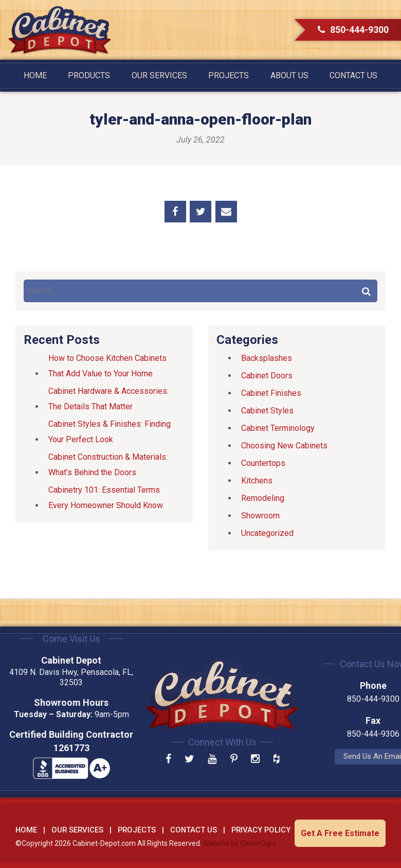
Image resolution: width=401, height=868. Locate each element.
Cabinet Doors (267, 375)
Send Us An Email (329, 756)
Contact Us (353, 75)
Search (366, 291)
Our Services (159, 75)
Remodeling (262, 498)
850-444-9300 (353, 29)
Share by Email (226, 211)
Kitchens (256, 480)
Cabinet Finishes (271, 393)
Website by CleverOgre (240, 843)
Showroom (260, 515)
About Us (289, 75)
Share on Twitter (200, 211)
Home (35, 75)
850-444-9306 (329, 734)
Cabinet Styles (267, 410)
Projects (228, 75)
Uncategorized (267, 533)
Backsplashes (266, 358)
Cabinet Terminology (278, 428)
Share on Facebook (175, 211)
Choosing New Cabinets (284, 445)
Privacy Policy (260, 829)
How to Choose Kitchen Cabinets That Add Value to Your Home (107, 365)
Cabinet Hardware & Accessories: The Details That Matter (108, 398)
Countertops (263, 463)
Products (89, 75)
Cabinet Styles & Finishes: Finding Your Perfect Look (109, 431)
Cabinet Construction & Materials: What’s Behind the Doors (108, 464)
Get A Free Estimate (340, 832)
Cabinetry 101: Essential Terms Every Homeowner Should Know (105, 497)
